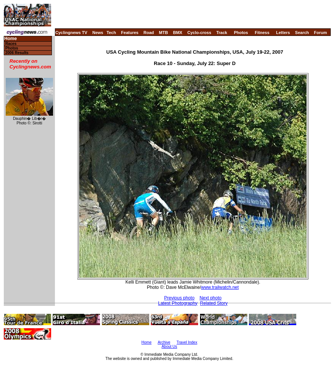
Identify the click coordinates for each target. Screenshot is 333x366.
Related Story (214, 303)
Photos (241, 32)
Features (130, 32)
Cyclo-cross (199, 32)
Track (221, 32)
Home (10, 38)
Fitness (262, 32)
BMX (177, 32)
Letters (283, 32)
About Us (169, 346)
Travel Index (187, 342)
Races (10, 44)
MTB (163, 32)
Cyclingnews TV (71, 32)
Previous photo (179, 298)
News (97, 32)
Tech (111, 32)
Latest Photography (177, 303)
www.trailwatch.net (220, 287)
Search (302, 32)
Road (149, 32)
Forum (320, 32)
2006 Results (16, 53)
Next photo (211, 298)
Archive (164, 342)
